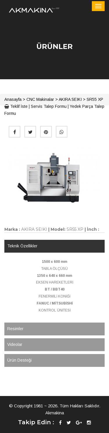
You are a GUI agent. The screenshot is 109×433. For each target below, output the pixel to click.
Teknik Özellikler (22, 246)
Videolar (14, 344)
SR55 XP (95, 99)
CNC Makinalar (40, 99)
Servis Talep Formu (49, 106)
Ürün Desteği (19, 360)
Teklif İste (16, 106)
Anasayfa (13, 99)
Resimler (15, 328)
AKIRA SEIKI (70, 99)
